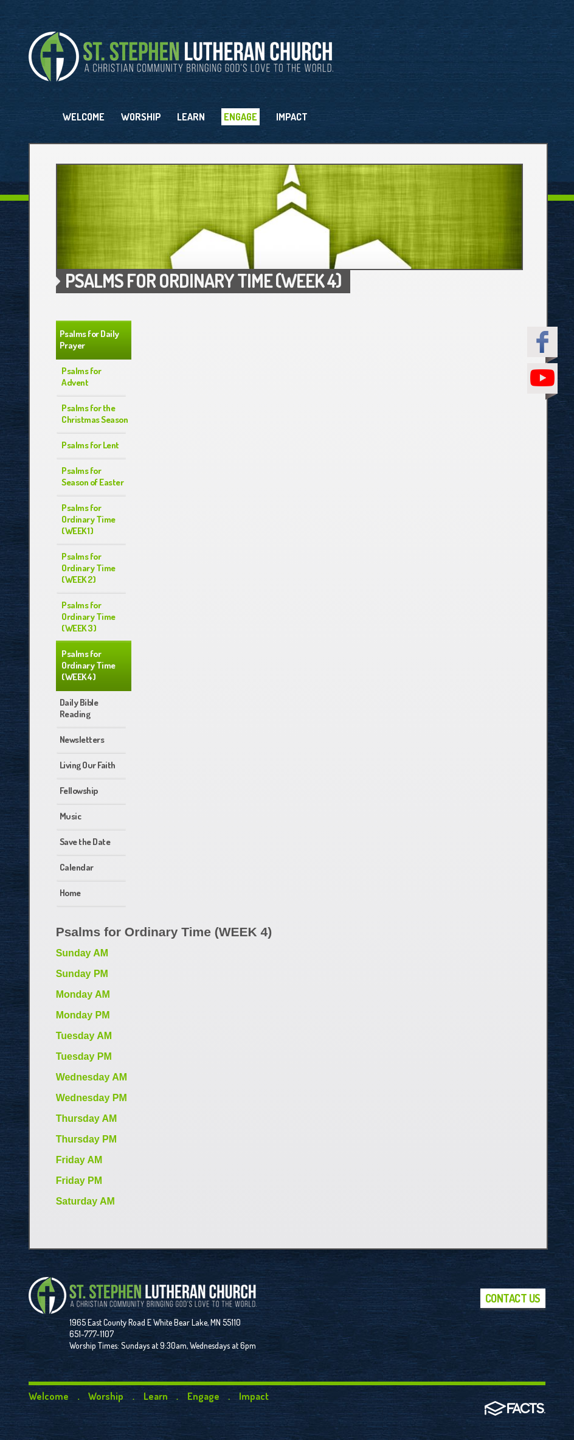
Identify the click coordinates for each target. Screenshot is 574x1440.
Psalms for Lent (90, 445)
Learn (156, 1396)
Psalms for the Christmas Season (94, 413)
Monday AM (83, 994)
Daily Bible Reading (79, 708)
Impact (254, 1396)
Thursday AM (86, 1118)
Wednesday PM (91, 1098)
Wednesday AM (91, 1077)
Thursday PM (86, 1139)
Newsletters (82, 739)
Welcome (49, 1396)
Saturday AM (85, 1201)
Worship (105, 1396)
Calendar (77, 867)
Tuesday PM (84, 1056)
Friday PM (79, 1180)
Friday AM (79, 1160)
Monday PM (83, 1015)
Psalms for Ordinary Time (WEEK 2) (88, 568)
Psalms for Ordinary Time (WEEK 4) (88, 665)
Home (70, 893)
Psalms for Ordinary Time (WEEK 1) (88, 519)
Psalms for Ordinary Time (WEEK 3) (88, 616)
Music (70, 816)
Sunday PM (82, 974)
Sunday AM (82, 953)
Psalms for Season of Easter (92, 476)
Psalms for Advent (81, 376)
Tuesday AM (84, 1036)
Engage (203, 1396)
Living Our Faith (88, 765)
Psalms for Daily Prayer (89, 339)
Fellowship (79, 790)
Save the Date (85, 841)
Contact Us (513, 1298)
